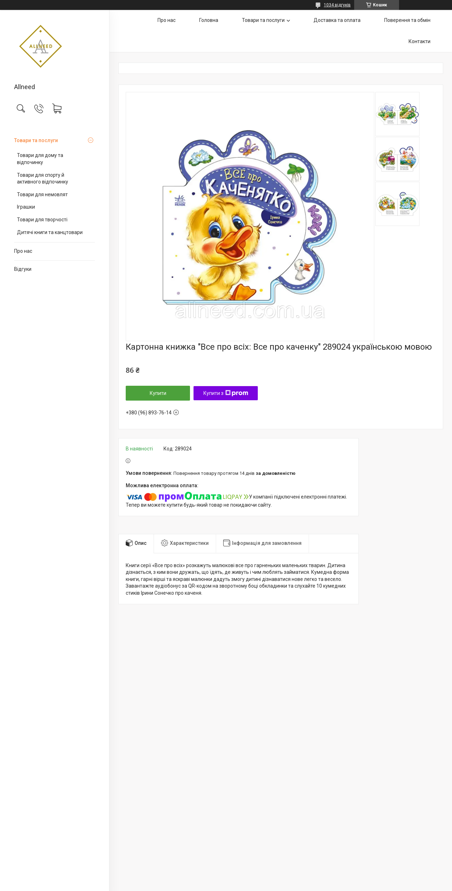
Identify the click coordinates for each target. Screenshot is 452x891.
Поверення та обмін (407, 20)
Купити (158, 393)
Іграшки (26, 207)
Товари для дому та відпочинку (40, 158)
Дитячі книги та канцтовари (50, 232)
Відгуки (22, 269)
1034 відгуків (337, 4)
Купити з (225, 393)
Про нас (23, 251)
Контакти (419, 41)
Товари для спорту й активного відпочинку (42, 178)
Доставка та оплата (337, 20)
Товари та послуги (36, 140)
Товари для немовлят (42, 194)
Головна (208, 20)
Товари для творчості (42, 219)
